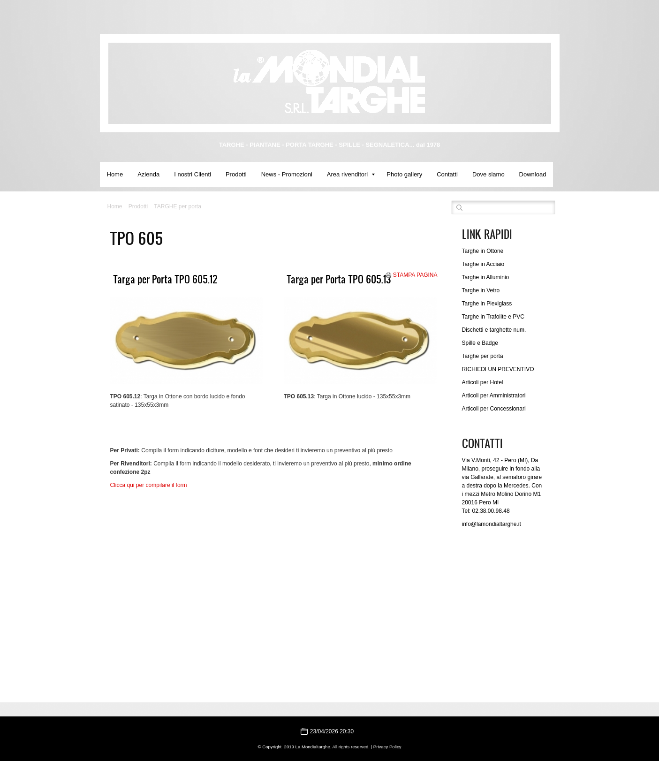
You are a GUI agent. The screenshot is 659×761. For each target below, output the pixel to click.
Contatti (447, 174)
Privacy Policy (387, 746)
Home (115, 174)
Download (532, 174)
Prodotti (236, 174)
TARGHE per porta (177, 206)
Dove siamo (488, 174)
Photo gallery (404, 174)
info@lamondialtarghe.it (491, 524)
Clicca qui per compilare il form (148, 485)
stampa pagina (415, 275)
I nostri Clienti (192, 174)
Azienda (148, 174)
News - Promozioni (286, 174)
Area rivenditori (351, 174)
